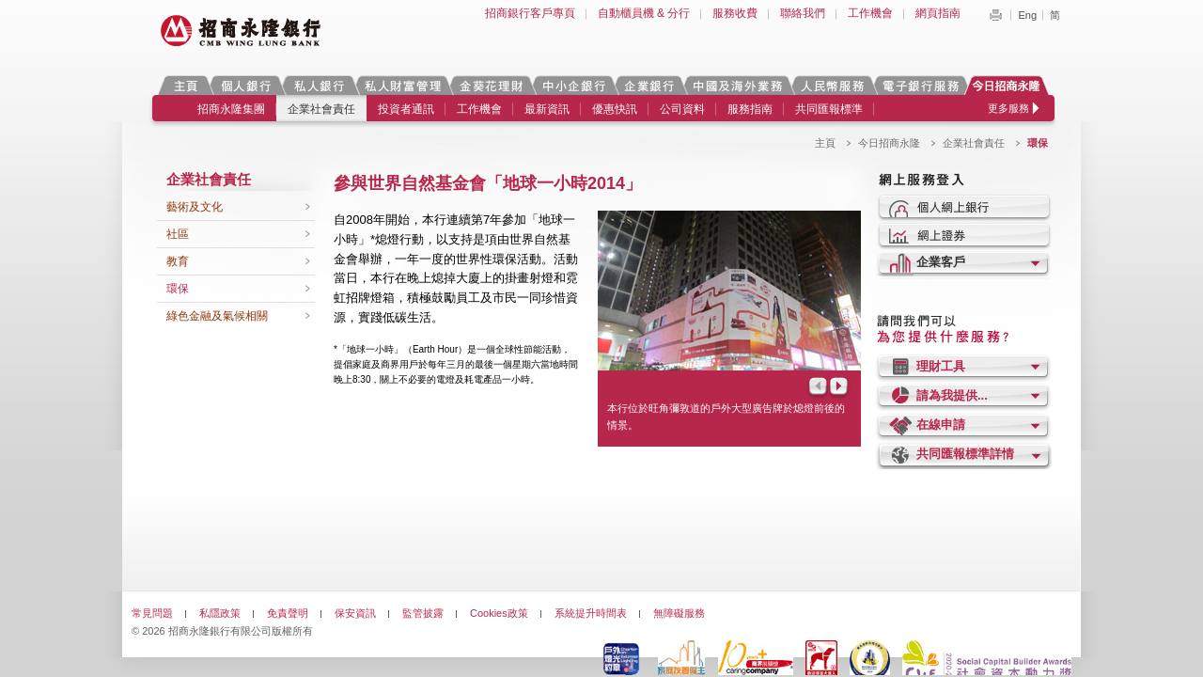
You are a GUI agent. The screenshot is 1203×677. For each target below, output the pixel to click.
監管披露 (423, 613)
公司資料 (682, 109)
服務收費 (735, 13)
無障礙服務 (679, 613)
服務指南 (750, 109)
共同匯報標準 (829, 109)
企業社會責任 (321, 109)
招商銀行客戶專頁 (530, 13)
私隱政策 (220, 613)
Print (995, 15)
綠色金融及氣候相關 (217, 316)
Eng (1027, 15)
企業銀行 (649, 85)
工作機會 (870, 13)
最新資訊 (547, 109)
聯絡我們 (802, 13)
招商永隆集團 (231, 109)
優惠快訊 (614, 109)
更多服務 (1008, 108)
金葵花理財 (491, 85)
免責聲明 (287, 613)
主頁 (185, 85)
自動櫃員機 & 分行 (644, 13)
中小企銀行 (573, 85)
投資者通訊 (406, 109)
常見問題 (152, 613)
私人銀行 (318, 85)
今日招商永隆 (1009, 85)
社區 (177, 234)
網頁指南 (938, 13)
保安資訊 (355, 613)
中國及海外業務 (737, 85)
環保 (177, 288)
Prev (816, 388)
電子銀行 (920, 85)
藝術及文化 (194, 206)
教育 (177, 261)
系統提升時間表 (591, 613)
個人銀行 (246, 85)
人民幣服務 (832, 85)
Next (840, 388)
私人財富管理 (402, 85)
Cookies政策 (499, 613)
